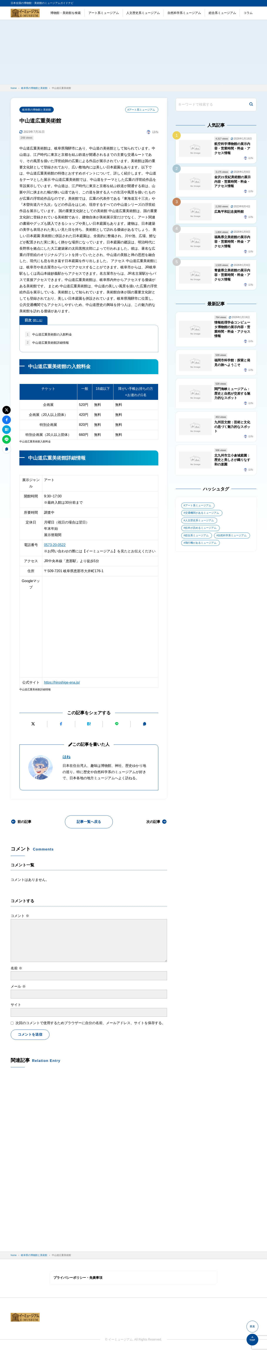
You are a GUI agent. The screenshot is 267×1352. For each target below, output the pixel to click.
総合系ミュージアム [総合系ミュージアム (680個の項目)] (197, 537)
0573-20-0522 (55, 545)
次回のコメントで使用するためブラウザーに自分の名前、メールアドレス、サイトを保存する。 (90, 1023)
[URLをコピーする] (144, 724)
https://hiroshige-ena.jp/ (62, 682)
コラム (248, 13)
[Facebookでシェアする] (61, 724)
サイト (16, 1005)
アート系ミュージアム (103, 13)
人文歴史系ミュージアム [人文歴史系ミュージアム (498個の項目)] (199, 522)
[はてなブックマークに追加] (89, 724)
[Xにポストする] (33, 724)
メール (18, 986)
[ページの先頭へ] (252, 1339)
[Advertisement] (133, 52)
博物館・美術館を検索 (65, 13)
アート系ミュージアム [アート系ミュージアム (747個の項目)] (198, 507)
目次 (33, 320)
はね (66, 757)
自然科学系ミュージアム (184, 13)
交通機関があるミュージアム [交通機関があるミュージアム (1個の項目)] (202, 515)
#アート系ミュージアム (141, 109)
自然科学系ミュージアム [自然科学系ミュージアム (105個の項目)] (232, 537)
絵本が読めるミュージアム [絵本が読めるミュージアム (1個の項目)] (200, 530)
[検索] (251, 104)
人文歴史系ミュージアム (143, 13)
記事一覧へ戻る (89, 822)
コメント (20, 916)
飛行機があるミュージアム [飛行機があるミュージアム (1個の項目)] (200, 545)
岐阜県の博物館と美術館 (36, 109)
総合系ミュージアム (222, 13)
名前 (16, 968)
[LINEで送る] (117, 724)
